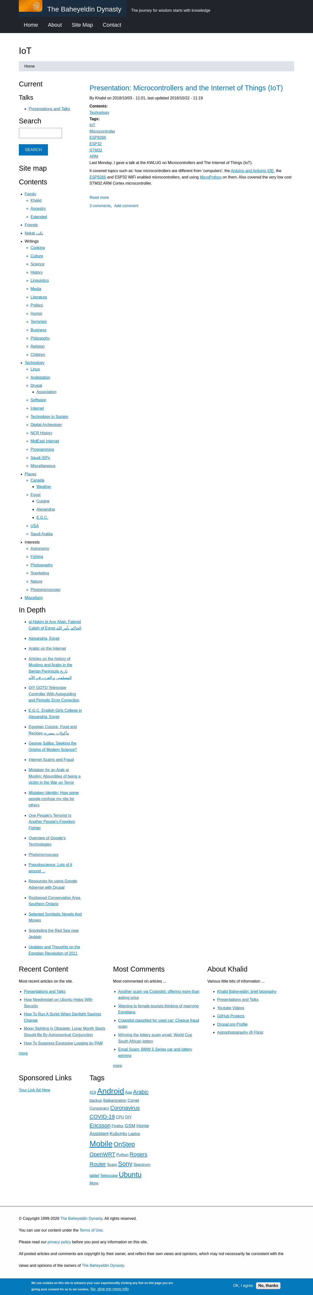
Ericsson (100, 1125)
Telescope (109, 1176)
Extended (39, 217)
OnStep (124, 1144)
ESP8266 (97, 137)
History (37, 272)
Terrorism (39, 322)
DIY (128, 1117)
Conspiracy (99, 1108)
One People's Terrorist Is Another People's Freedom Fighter (52, 821)
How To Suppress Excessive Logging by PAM (63, 1043)
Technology (99, 112)
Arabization (40, 377)
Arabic (140, 1092)
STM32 (95, 150)
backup (95, 1100)
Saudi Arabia (42, 534)
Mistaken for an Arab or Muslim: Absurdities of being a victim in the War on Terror (55, 776)
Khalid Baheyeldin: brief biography (247, 991)
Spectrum (142, 1165)
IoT (92, 125)
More (93, 1183)
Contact (112, 25)
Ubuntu (130, 1174)
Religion (38, 346)
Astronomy (40, 549)
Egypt (36, 495)
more (23, 1053)
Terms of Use (90, 1230)
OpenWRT (102, 1154)
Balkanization (114, 1100)
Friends (31, 225)
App (128, 1092)
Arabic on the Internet (47, 648)
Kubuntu (118, 1133)
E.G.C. (42, 517)
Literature (39, 297)
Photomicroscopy (46, 590)
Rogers (138, 1154)
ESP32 (95, 144)
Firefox (117, 1126)
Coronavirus (125, 1108)
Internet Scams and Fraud (51, 760)
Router (97, 1164)
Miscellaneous (43, 466)
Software (38, 400)
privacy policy (59, 1242)
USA (35, 526)
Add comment (126, 206)
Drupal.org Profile (232, 1024)
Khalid (36, 200)
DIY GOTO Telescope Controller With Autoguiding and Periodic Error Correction (54, 694)
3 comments (100, 206)
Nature (36, 581)
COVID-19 (102, 1117)
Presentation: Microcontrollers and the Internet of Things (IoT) (186, 88)
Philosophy (40, 338)
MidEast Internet (45, 441)
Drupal (36, 385)
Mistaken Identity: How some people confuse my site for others (54, 799)
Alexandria (45, 509)
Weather (43, 487)
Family (30, 194)
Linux (35, 369)
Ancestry (38, 208)
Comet (133, 1100)
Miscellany (34, 598)
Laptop (134, 1134)
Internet (37, 408)
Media (36, 289)
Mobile (100, 1143)
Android (110, 1091)
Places (30, 474)
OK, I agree (243, 1285)
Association (46, 392)
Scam (112, 1165)
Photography (42, 565)
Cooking (38, 248)
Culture (37, 256)
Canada (37, 480)
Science (38, 264)
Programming (42, 449)
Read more (99, 197)
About (55, 25)
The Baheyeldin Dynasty (81, 1218)
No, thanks (268, 1285)
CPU (120, 1117)
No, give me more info (109, 1289)
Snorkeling (40, 573)
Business (38, 330)
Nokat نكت (34, 233)
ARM (93, 156)
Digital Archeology (46, 425)
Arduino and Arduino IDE (252, 171)
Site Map (82, 25)
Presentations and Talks (49, 109)
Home (31, 25)
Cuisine (42, 501)
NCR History (41, 433)
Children (38, 355)
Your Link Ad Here (34, 1090)
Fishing (37, 557)
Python (122, 1155)
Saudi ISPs (40, 458)
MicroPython (211, 177)
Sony (125, 1163)
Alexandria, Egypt (44, 638)
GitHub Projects (231, 1016)
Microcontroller (102, 131)
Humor (36, 313)
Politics (37, 305)
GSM (130, 1125)
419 (92, 1092)
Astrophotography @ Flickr (240, 1032)
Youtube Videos (230, 1008)
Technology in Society (49, 417)
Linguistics (40, 280)
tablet (94, 1176)
